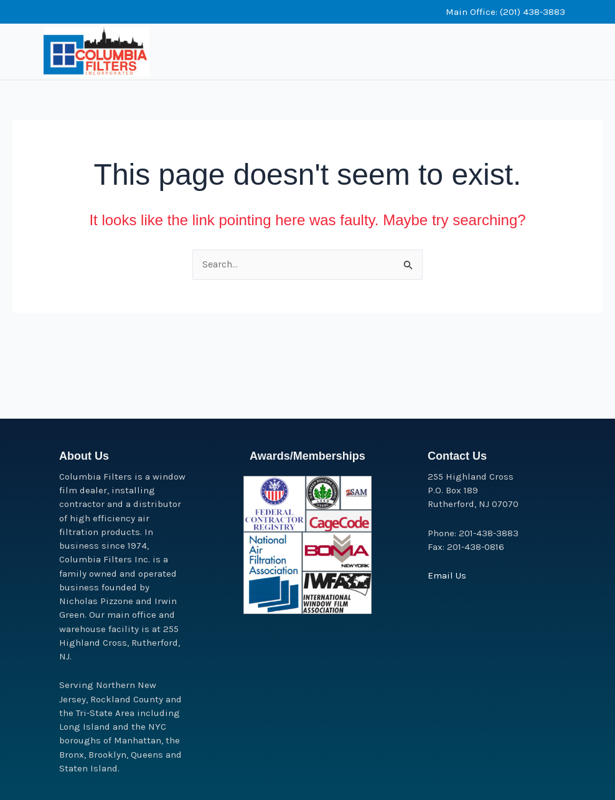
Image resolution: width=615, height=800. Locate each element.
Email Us (447, 575)
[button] (455, 39)
